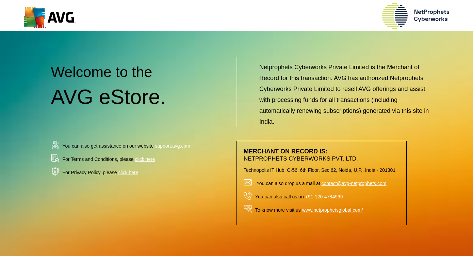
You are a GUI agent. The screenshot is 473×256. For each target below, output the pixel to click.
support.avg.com (172, 146)
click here (145, 159)
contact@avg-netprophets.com (354, 183)
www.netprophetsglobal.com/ (332, 210)
